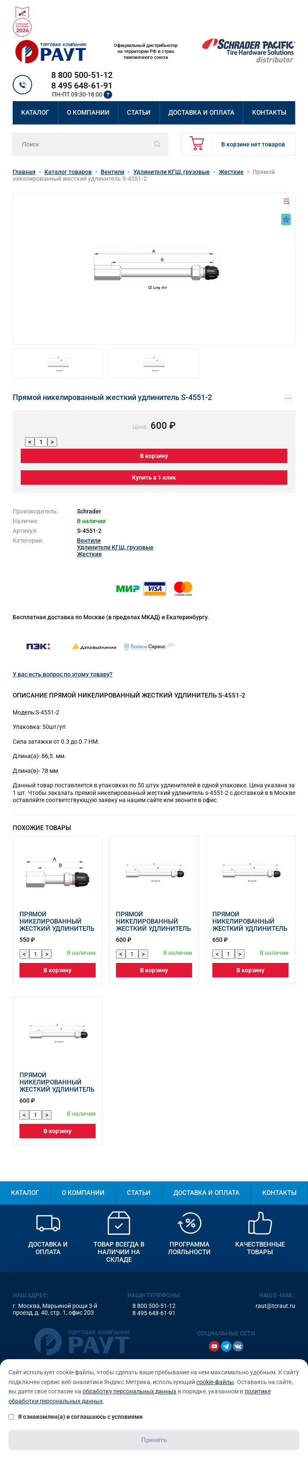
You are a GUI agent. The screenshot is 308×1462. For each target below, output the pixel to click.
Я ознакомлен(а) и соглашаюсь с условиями (75, 1416)
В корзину (154, 455)
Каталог (35, 112)
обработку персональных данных (129, 1391)
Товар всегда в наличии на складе (119, 1252)
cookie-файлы (215, 1382)
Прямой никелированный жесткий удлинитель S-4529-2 (56, 1086)
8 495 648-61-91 (82, 85)
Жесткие (89, 554)
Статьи (139, 112)
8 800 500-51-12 (82, 75)
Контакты (269, 112)
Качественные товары (260, 1248)
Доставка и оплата (201, 112)
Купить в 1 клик (154, 477)
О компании (88, 112)
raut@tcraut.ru (275, 1305)
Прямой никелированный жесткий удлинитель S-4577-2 (153, 925)
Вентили (89, 540)
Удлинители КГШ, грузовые (115, 547)
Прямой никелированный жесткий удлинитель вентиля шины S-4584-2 (57, 928)
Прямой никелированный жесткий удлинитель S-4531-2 (249, 925)
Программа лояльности (189, 1248)
